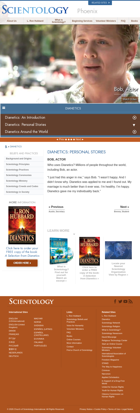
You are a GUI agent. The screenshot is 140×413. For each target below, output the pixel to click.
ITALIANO (38, 342)
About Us (11, 21)
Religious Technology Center (114, 340)
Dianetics (106, 319)
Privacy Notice (86, 409)
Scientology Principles (18, 164)
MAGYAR (38, 318)
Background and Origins (19, 158)
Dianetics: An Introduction (25, 117)
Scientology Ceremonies (19, 175)
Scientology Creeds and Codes (22, 186)
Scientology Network (111, 323)
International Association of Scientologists (114, 354)
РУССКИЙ (13, 346)
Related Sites (101, 2)
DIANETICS (16, 146)
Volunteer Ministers (106, 21)
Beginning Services (82, 21)
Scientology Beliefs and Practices (77, 320)
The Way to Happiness (112, 367)
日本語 (12, 342)
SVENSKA (39, 325)
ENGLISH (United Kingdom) (17, 325)
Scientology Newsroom (112, 333)
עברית (12, 338)
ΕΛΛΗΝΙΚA (39, 339)
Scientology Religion (111, 326)
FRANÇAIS (14, 334)
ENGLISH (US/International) (16, 319)
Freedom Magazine (110, 360)
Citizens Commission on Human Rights (112, 395)
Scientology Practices (17, 169)
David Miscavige (109, 337)
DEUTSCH (13, 356)
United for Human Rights (113, 387)
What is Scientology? (59, 21)
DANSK (12, 331)
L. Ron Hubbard (35, 21)
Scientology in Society (17, 192)
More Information (74, 343)
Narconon (106, 374)
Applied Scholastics (110, 377)
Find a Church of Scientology (79, 350)
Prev (61, 139)
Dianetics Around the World (26, 131)
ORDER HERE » (22, 263)
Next (78, 139)
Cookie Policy (100, 409)
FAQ (123, 21)
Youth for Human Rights (112, 390)
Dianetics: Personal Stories (25, 124)
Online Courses (74, 339)
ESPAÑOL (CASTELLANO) (41, 333)
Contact (70, 347)
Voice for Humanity (75, 325)
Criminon (106, 370)
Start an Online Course (112, 344)
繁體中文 (13, 349)
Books (134, 21)
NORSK (37, 322)
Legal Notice (127, 409)
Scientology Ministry (16, 181)
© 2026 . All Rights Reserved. (35, 409)
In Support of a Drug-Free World (113, 382)
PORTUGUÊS (40, 346)
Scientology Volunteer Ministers (111, 348)
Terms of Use (114, 409)
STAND (105, 363)
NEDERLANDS (15, 353)
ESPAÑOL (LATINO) (43, 329)
